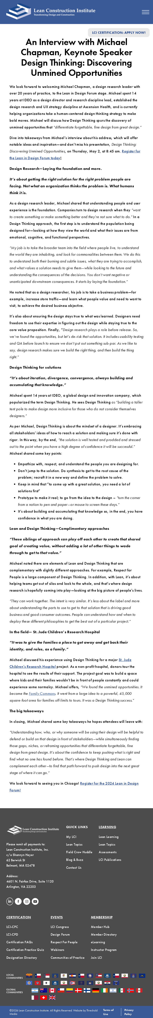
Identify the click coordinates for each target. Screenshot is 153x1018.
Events (57, 917)
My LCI (71, 837)
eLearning (98, 942)
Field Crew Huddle (79, 852)
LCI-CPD (12, 934)
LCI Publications (110, 859)
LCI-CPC (12, 927)
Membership (102, 917)
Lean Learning (108, 837)
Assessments (108, 852)
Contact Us (73, 867)
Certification (18, 917)
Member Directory (104, 934)
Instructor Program (104, 950)
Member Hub (100, 927)
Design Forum (60, 934)
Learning (107, 827)
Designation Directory (21, 957)
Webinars (57, 950)
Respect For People (64, 942)
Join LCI (96, 957)
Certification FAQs (19, 942)
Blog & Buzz (74, 859)
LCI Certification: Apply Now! (118, 32)
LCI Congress (60, 927)
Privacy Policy (129, 1012)
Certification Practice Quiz (25, 950)
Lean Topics (74, 844)
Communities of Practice (68, 957)
